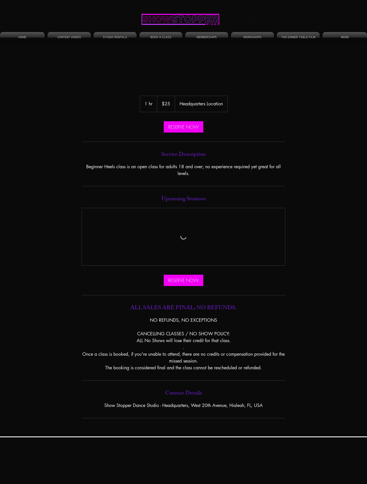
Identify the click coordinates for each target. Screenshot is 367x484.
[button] (251, 19)
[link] (183, 127)
